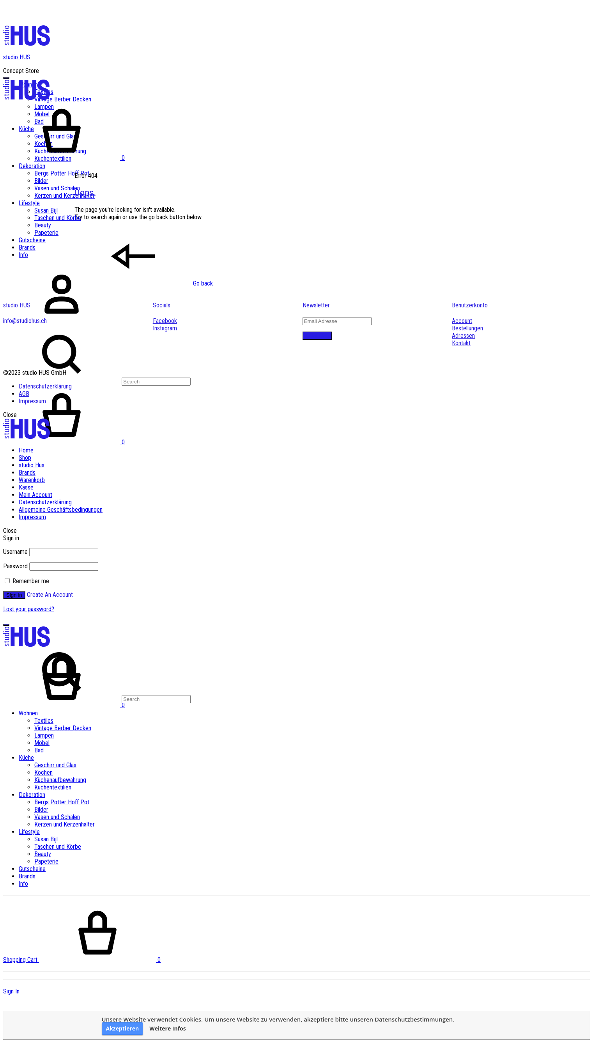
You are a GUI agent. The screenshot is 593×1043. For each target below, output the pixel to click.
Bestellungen (467, 328)
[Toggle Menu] (6, 78)
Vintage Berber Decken (62, 99)
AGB (24, 393)
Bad (39, 750)
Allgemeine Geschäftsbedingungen (61, 509)
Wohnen (28, 713)
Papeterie (46, 232)
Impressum (32, 401)
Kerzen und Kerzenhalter (64, 195)
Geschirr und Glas (55, 765)
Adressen (463, 335)
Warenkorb (32, 480)
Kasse (26, 487)
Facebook (165, 321)
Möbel (42, 743)
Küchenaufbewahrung (60, 780)
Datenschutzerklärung (45, 386)
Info (23, 255)
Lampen (44, 735)
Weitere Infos (167, 1028)
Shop (25, 457)
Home (26, 450)
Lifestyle (29, 203)
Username (15, 551)
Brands (27, 247)
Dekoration (32, 166)
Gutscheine (32, 240)
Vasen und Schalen (57, 188)
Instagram (165, 328)
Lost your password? (28, 609)
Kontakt (461, 343)
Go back (143, 283)
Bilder (41, 180)
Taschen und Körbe (57, 218)
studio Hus (31, 465)
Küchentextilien (52, 787)
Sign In (11, 991)
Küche (26, 757)
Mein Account (35, 494)
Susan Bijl (46, 210)
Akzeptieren (122, 1028)
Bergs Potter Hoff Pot (61, 173)
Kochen (43, 772)
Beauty (42, 225)
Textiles (43, 720)
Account (462, 321)
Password (15, 566)
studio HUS (16, 57)
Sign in (14, 595)
